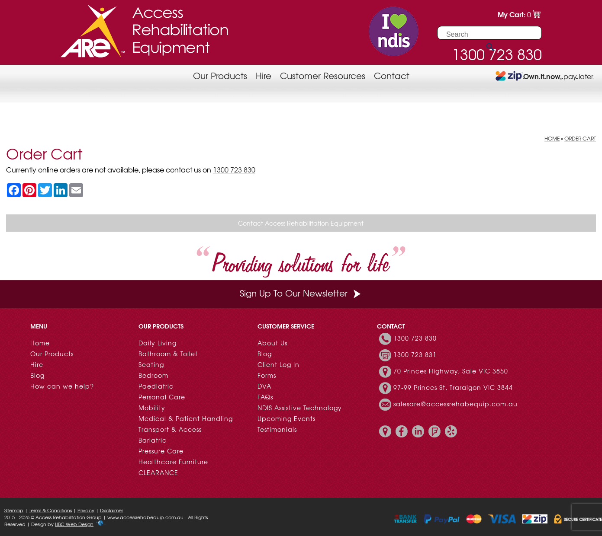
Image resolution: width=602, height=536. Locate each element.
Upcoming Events (286, 418)
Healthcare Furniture (173, 461)
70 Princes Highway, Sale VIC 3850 (450, 371)
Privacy (85, 510)
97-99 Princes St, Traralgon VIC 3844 (453, 387)
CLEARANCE (158, 472)
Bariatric (152, 440)
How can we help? (62, 386)
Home (552, 138)
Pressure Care (160, 451)
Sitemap (13, 510)
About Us (272, 342)
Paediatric (156, 386)
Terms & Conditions (50, 510)
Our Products (220, 75)
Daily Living (157, 342)
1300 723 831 (415, 354)
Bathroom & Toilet (168, 353)
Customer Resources (322, 75)
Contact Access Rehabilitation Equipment (301, 223)
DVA (264, 386)
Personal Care (161, 396)
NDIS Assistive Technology (300, 407)
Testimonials (277, 429)
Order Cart (580, 138)
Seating (151, 364)
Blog (37, 375)
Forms (267, 375)
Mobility (151, 407)
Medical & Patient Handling (185, 418)
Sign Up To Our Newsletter (301, 293)
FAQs (265, 396)
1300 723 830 (234, 169)
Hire (263, 75)
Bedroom (153, 375)
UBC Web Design (74, 523)
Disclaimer (111, 510)
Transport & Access (170, 429)
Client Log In (278, 364)
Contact (391, 75)
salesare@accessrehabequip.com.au (455, 403)
